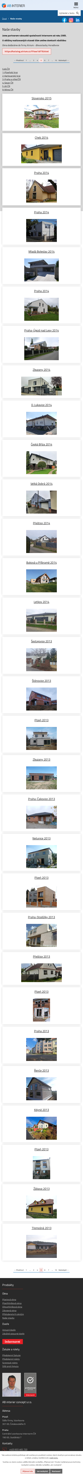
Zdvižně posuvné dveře (13, 1333)
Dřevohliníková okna (12, 1307)
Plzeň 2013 (41, 720)
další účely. (54, 1458)
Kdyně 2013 (41, 1110)
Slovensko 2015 (41, 98)
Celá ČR (6, 69)
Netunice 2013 (41, 838)
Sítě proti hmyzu (10, 1366)
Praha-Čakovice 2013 (41, 799)
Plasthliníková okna (11, 1303)
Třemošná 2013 (41, 1228)
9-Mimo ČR (7, 89)
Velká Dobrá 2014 (42, 483)
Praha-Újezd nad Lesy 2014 (41, 330)
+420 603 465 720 (18, 1449)
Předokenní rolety (11, 1359)
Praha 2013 (41, 1031)
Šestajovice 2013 (41, 641)
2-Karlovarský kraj (11, 76)
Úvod (4, 18)
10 (56, 60)
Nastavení (56, 1471)
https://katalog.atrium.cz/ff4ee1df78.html (27, 51)
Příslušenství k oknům (13, 1314)
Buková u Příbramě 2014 (41, 562)
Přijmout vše (28, 1471)
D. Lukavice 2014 (41, 405)
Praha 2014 (41, 173)
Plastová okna (9, 1299)
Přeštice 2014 (41, 523)
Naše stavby (8, 1318)
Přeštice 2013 (41, 956)
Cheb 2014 (41, 137)
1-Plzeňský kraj (10, 72)
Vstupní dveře (9, 1330)
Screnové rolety (10, 1362)
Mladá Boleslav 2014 (41, 251)
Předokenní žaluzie (11, 1355)
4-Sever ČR (7, 82)
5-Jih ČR (6, 86)
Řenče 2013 (41, 1070)
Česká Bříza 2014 (41, 444)
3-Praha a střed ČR (11, 79)
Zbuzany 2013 (41, 759)
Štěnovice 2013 (41, 681)
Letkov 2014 (41, 602)
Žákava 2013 (41, 1188)
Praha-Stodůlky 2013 (41, 917)
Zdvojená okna (9, 1310)
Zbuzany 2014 (41, 370)
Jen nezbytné (42, 1471)
